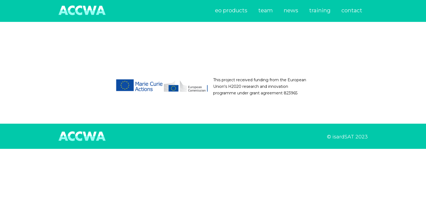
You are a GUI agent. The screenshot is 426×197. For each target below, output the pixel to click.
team (265, 10)
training (320, 10)
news (291, 10)
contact (351, 10)
